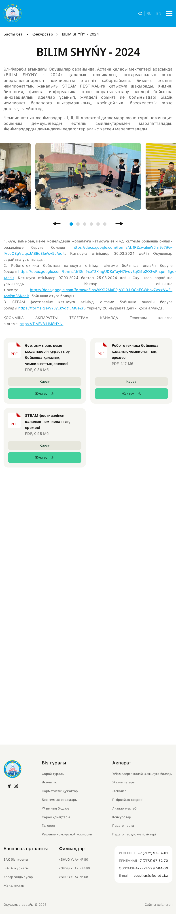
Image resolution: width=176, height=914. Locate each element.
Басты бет (13, 34)
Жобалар (119, 791)
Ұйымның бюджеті (57, 808)
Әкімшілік (49, 782)
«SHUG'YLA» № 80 (73, 859)
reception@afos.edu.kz (150, 875)
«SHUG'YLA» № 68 (73, 877)
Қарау (45, 381)
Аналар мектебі (124, 808)
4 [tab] (91, 224)
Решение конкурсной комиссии (67, 834)
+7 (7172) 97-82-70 (153, 860)
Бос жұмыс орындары (60, 799)
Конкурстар (42, 34)
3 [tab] (84, 224)
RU (149, 13)
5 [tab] (98, 224)
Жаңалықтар (14, 885)
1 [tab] (71, 224)
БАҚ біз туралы (16, 859)
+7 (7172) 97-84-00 (152, 868)
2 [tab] (78, 224)
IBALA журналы (16, 868)
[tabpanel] (88, 176)
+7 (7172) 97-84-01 (153, 853)
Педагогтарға (123, 825)
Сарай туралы (53, 774)
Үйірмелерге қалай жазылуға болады (142, 774)
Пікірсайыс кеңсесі (127, 799)
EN (158, 13)
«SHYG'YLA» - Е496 (74, 868)
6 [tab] (104, 224)
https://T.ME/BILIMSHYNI (41, 323)
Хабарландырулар (18, 877)
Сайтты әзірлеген (158, 904)
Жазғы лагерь (123, 782)
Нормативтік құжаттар (60, 791)
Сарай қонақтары (56, 817)
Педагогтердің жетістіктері (134, 834)
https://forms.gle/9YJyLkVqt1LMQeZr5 (52, 308)
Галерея (48, 825)
